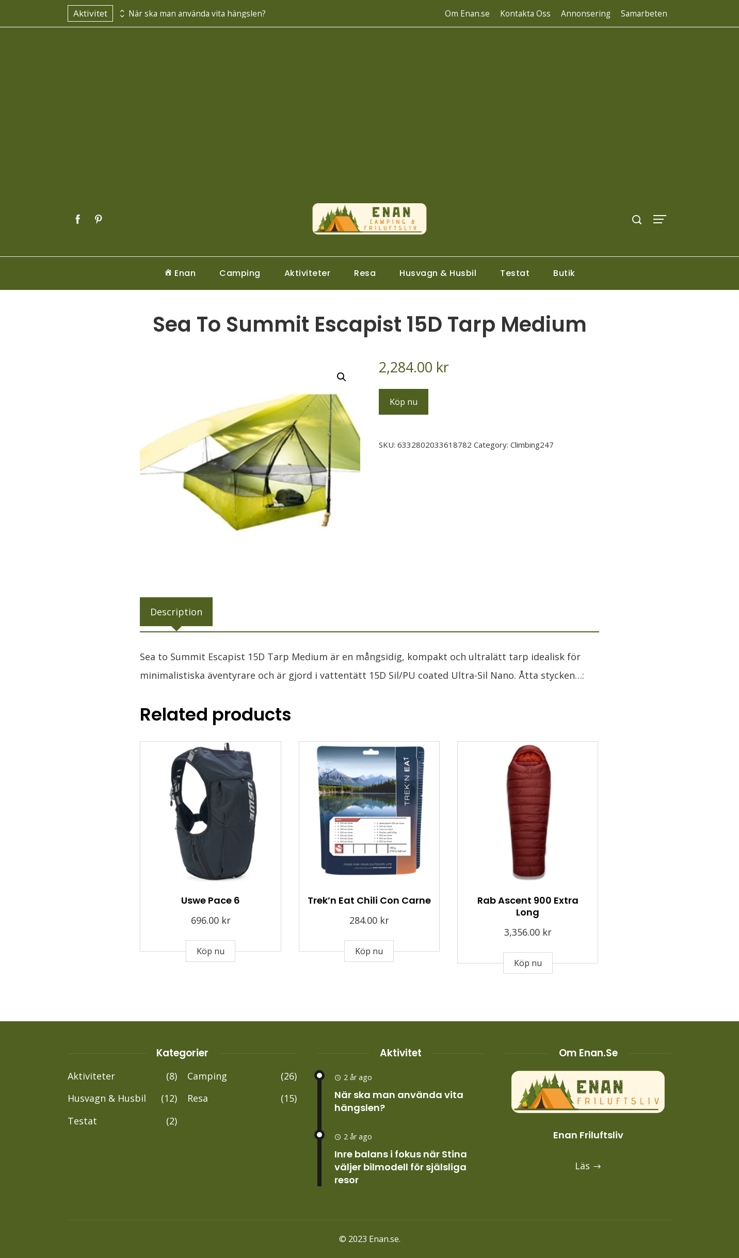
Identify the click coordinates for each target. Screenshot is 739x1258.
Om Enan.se (467, 13)
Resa (365, 273)
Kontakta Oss (525, 13)
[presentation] (120, 10)
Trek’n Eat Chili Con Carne (369, 900)
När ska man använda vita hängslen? (197, 14)
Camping (240, 273)
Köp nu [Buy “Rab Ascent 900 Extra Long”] (528, 963)
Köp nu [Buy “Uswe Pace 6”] (210, 951)
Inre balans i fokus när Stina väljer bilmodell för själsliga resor (400, 1167)
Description (176, 612)
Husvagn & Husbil (437, 273)
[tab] (176, 611)
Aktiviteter (307, 273)
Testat (514, 273)
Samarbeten (644, 13)
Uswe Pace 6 (210, 900)
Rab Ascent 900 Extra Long (528, 906)
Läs (588, 1165)
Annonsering (586, 13)
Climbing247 (532, 444)
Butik (564, 273)
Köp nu (403, 401)
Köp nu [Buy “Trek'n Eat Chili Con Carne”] (369, 951)
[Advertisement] (369, 125)
